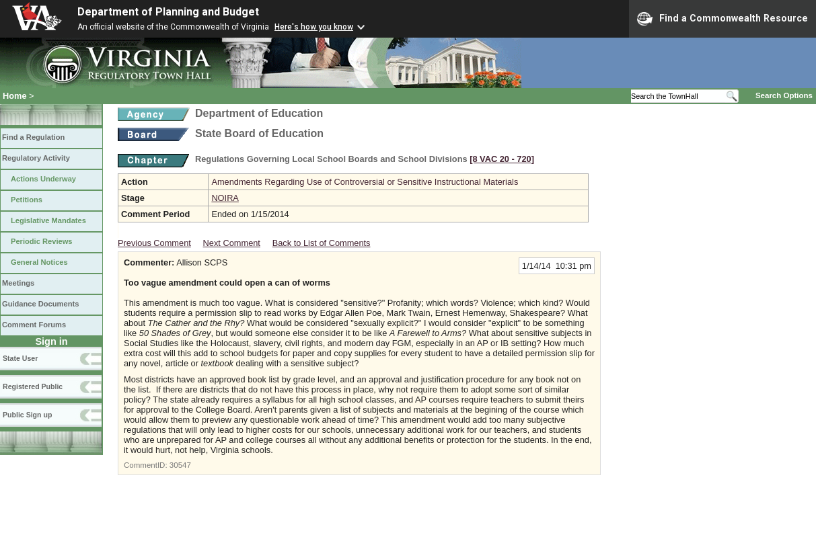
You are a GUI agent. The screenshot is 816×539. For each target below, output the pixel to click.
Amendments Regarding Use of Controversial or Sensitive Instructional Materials (364, 182)
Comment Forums (34, 325)
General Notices (39, 262)
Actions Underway (43, 179)
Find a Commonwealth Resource (722, 19)
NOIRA (225, 198)
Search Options (784, 95)
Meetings (18, 283)
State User (20, 358)
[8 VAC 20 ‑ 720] (502, 159)
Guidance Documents (40, 304)
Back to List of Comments (321, 243)
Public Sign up (27, 415)
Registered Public (33, 386)
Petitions (26, 200)
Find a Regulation (33, 137)
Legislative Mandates (48, 220)
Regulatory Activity (36, 158)
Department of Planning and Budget (168, 11)
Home (15, 96)
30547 (180, 465)
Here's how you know (313, 27)
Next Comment (231, 243)
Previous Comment (154, 243)
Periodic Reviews (42, 241)
